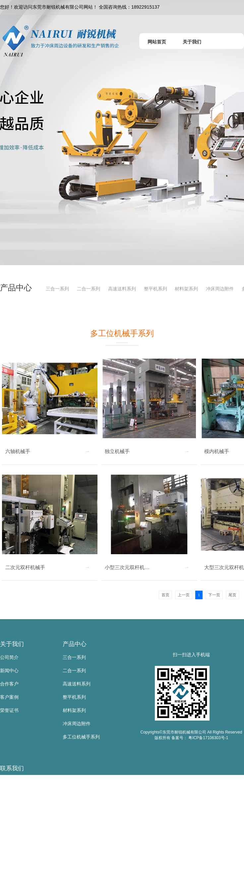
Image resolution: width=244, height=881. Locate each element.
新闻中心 (9, 670)
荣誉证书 (9, 710)
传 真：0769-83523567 (24, 834)
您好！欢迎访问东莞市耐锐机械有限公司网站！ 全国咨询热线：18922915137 (80, 7)
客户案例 (9, 697)
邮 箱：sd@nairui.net (22, 848)
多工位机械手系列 (81, 736)
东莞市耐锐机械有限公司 (25, 781)
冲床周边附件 (220, 288)
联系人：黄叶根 (16, 794)
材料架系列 (186, 288)
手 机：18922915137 (22, 808)
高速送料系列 (122, 288)
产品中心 (75, 644)
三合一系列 (57, 288)
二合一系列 (88, 288)
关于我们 (12, 644)
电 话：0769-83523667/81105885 (35, 821)
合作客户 (9, 683)
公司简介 (9, 657)
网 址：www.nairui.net (22, 861)
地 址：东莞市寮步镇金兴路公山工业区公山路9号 (50, 874)
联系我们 (12, 768)
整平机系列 (155, 288)
